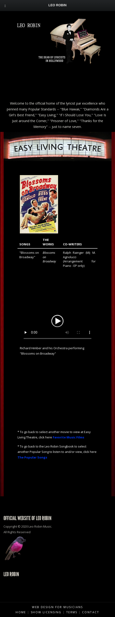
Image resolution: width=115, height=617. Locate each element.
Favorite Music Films (68, 437)
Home (21, 612)
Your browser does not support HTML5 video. (57, 320)
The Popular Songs (32, 457)
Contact (90, 612)
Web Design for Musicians (57, 607)
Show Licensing (46, 612)
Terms (71, 612)
